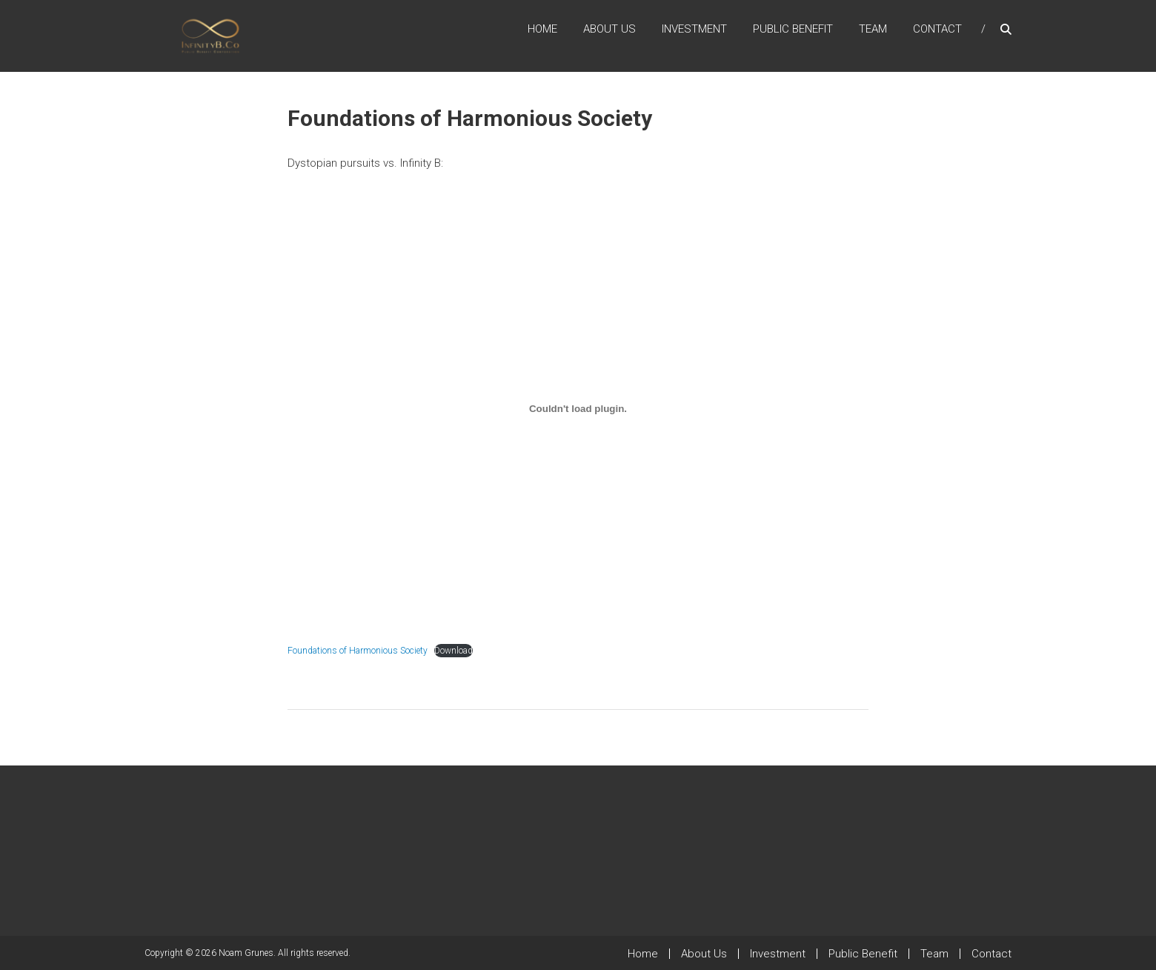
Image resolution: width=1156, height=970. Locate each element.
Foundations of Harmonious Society (358, 650)
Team (873, 29)
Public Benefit (793, 29)
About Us (609, 29)
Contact (937, 29)
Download (453, 650)
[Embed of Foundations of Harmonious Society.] (578, 409)
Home (542, 29)
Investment (694, 29)
